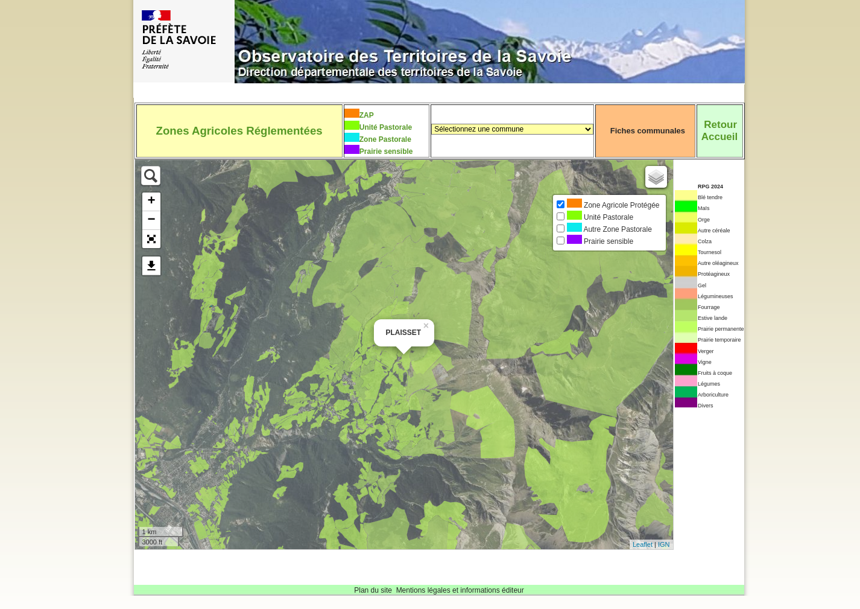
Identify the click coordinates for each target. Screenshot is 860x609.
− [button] (151, 220)
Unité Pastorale (385, 127)
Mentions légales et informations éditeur (460, 590)
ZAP (366, 115)
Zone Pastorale (385, 139)
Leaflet (643, 544)
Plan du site (373, 590)
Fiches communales (647, 130)
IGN (664, 544)
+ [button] (151, 202)
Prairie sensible (386, 151)
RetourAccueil (719, 130)
